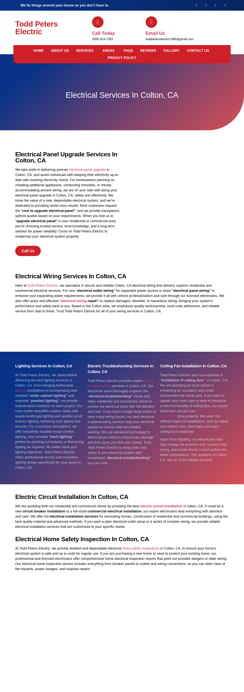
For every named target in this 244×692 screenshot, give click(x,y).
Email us (155, 33)
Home (38, 50)
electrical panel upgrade (87, 170)
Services (84, 50)
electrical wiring (74, 301)
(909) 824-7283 (102, 39)
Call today (103, 33)
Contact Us (198, 50)
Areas (109, 50)
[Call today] (98, 22)
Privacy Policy (122, 58)
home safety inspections (140, 548)
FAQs (128, 50)
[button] (85, 50)
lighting (20, 390)
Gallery (171, 50)
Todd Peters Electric (36, 28)
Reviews (148, 50)
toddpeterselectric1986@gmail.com (169, 39)
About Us (60, 50)
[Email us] (151, 22)
